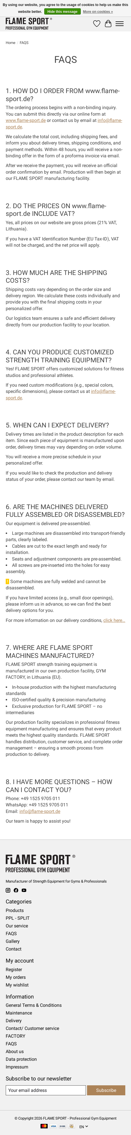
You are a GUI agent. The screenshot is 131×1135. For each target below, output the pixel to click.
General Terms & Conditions (34, 1005)
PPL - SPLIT (18, 918)
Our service (17, 926)
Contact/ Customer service (32, 1028)
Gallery (13, 941)
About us (15, 1051)
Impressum (17, 1067)
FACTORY (15, 1036)
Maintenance (19, 1013)
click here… (114, 620)
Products (15, 910)
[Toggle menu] (119, 23)
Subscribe (106, 1090)
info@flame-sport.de (39, 811)
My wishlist (17, 985)
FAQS (11, 933)
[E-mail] (46, 1090)
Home (10, 43)
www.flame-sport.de (26, 120)
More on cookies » (98, 12)
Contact (13, 949)
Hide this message (62, 12)
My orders (16, 977)
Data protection (21, 1059)
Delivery (14, 1020)
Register (14, 969)
